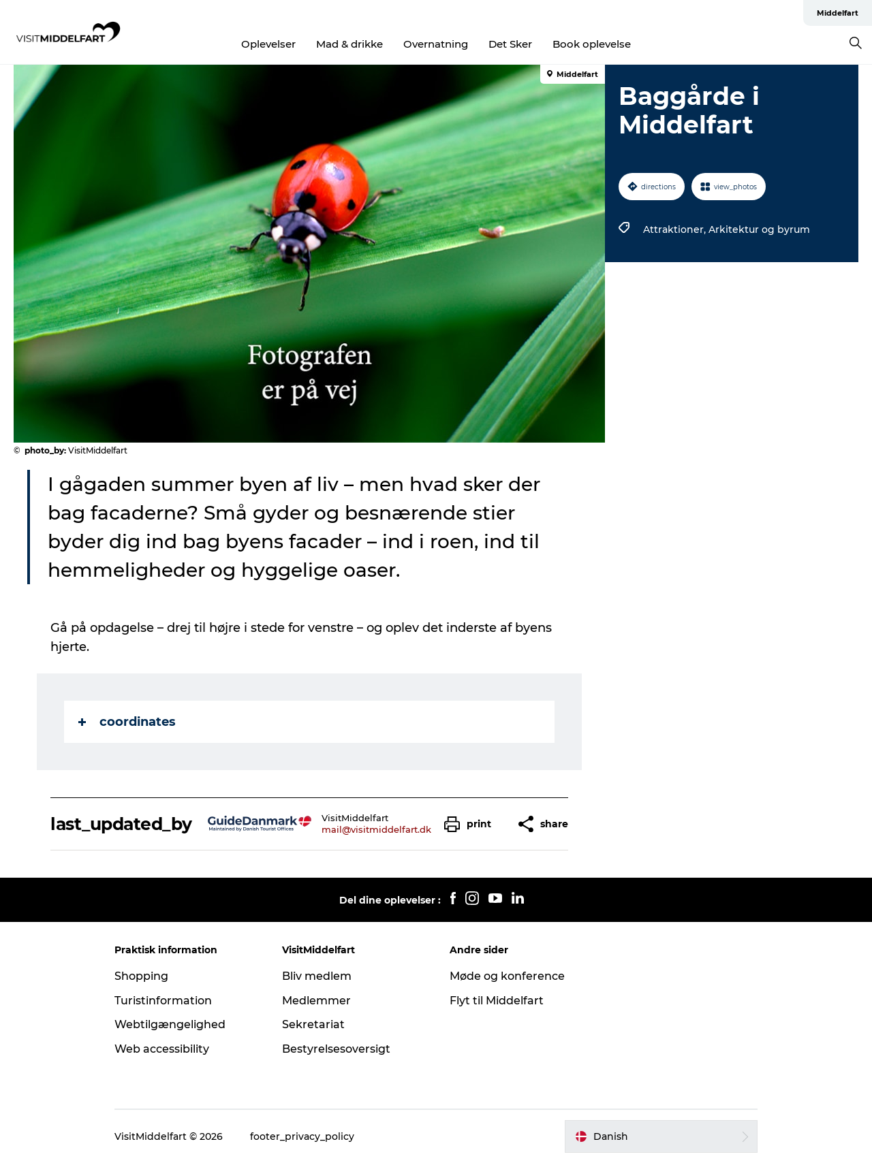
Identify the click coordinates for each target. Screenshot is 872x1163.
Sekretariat (313, 1024)
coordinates (127, 721)
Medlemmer (316, 1000)
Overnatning (435, 43)
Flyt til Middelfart (497, 1000)
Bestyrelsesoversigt (336, 1048)
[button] (471, 824)
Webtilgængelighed (169, 1024)
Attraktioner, (675, 229)
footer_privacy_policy (302, 1136)
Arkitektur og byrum (759, 229)
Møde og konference (507, 976)
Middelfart (837, 13)
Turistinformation (163, 1000)
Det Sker (510, 43)
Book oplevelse (591, 43)
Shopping (141, 976)
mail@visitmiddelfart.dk (376, 829)
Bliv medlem (317, 976)
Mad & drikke (349, 43)
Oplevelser (268, 43)
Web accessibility (161, 1048)
